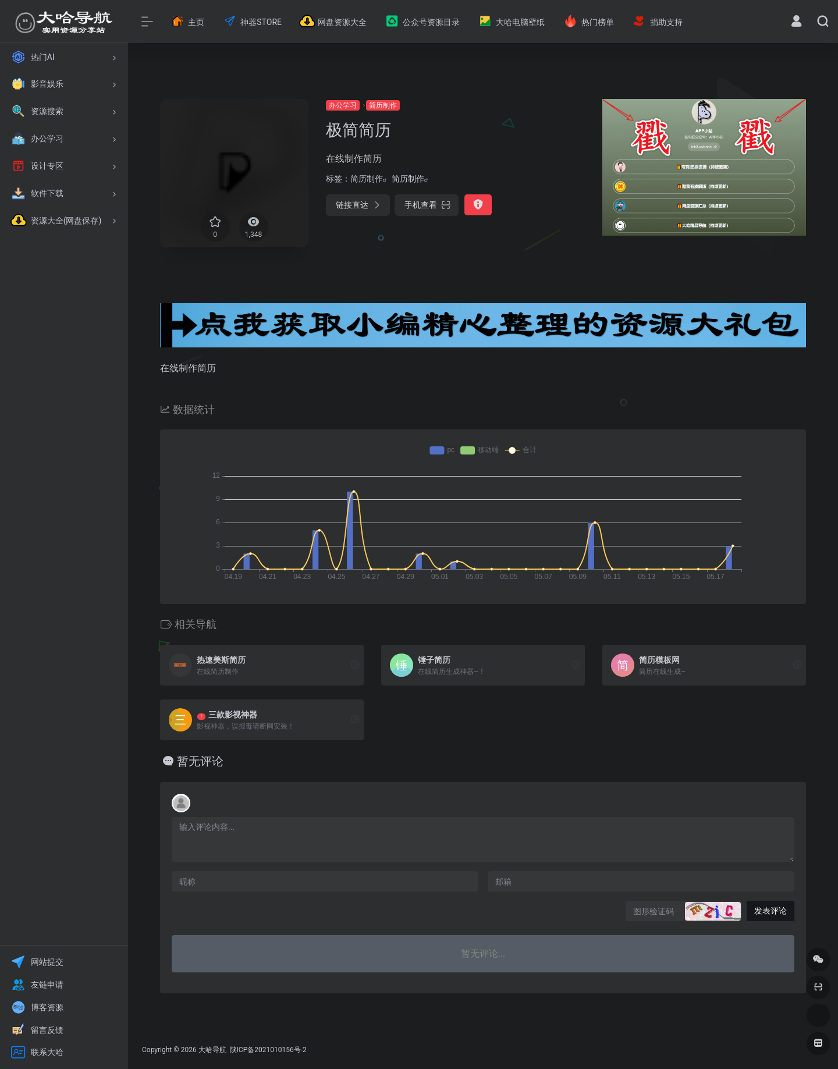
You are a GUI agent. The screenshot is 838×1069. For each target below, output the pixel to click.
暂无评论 (200, 761)
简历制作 (383, 105)
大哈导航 (212, 1050)
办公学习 (343, 105)
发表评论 (770, 910)
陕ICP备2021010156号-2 (267, 1050)
